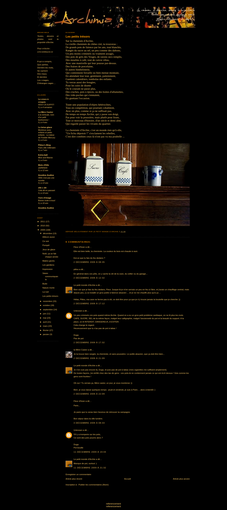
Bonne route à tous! (46, 200)
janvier (46, 334)
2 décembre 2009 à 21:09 (89, 358)
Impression (47, 269)
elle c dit (42, 187)
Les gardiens (48, 265)
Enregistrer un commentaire (78, 474)
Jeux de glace (48, 249)
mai (45, 318)
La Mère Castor (45, 112)
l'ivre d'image (44, 198)
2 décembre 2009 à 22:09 (89, 394)
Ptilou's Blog (44, 145)
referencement (113, 503)
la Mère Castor (80, 349)
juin (45, 313)
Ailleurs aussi (48, 237)
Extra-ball (43, 155)
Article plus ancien (181, 479)
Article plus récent (74, 479)
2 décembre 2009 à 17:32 (89, 342)
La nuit (45, 292)
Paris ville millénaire (47, 148)
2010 (43, 225)
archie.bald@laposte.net (45, 52)
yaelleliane (43, 168)
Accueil (127, 479)
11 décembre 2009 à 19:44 (90, 452)
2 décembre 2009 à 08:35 (89, 262)
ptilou (76, 269)
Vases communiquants (50, 276)
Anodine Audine (46, 175)
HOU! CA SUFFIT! (46, 105)
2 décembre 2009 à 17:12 (89, 303)
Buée (44, 283)
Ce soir (45, 241)
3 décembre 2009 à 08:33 (89, 423)
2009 (43, 230)
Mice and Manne (45, 158)
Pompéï (45, 245)
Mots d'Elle (43, 165)
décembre (48, 233)
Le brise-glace (45, 127)
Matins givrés (48, 261)
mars (45, 326)
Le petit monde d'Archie (84, 285)
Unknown (78, 311)
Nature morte (48, 288)
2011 (43, 221)
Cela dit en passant (46, 190)
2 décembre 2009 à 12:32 (89, 278)
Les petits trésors (78, 36)
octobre (46, 305)
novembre (48, 301)
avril (45, 322)
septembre (48, 309)
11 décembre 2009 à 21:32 (90, 467)
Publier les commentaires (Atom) (94, 484)
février (46, 330)
